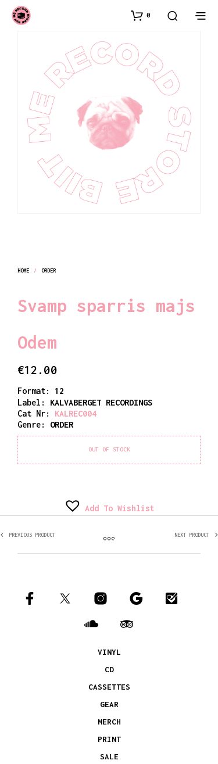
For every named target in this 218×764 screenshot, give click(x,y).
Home (23, 270)
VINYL (109, 652)
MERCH (109, 721)
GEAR (109, 704)
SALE (109, 756)
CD (109, 669)
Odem (37, 342)
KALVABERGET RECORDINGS (101, 402)
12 (59, 391)
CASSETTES (109, 686)
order (48, 270)
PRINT (109, 739)
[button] (141, 15)
